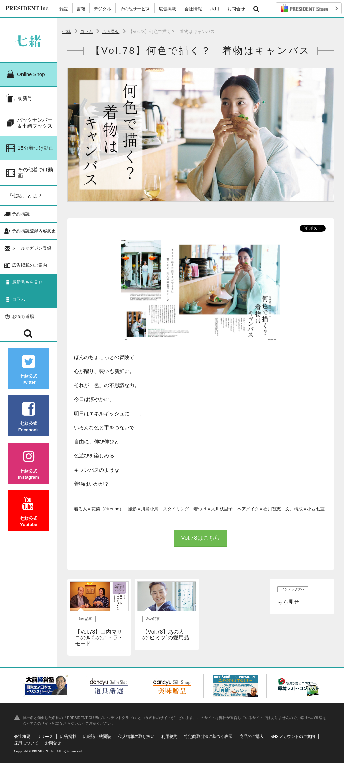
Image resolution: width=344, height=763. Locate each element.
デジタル (102, 8)
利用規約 (169, 736)
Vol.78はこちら (200, 538)
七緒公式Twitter (28, 370)
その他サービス (135, 8)
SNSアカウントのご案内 (292, 736)
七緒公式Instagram (28, 465)
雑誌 (63, 8)
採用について (26, 743)
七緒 (66, 31)
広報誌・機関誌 (97, 736)
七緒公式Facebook (28, 417)
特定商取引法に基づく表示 (208, 736)
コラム (86, 31)
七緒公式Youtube (28, 512)
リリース (45, 736)
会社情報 (193, 8)
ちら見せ (110, 31)
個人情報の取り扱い (136, 736)
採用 (214, 8)
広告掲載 (167, 8)
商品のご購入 (252, 736)
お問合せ (236, 8)
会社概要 (22, 736)
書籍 (81, 8)
